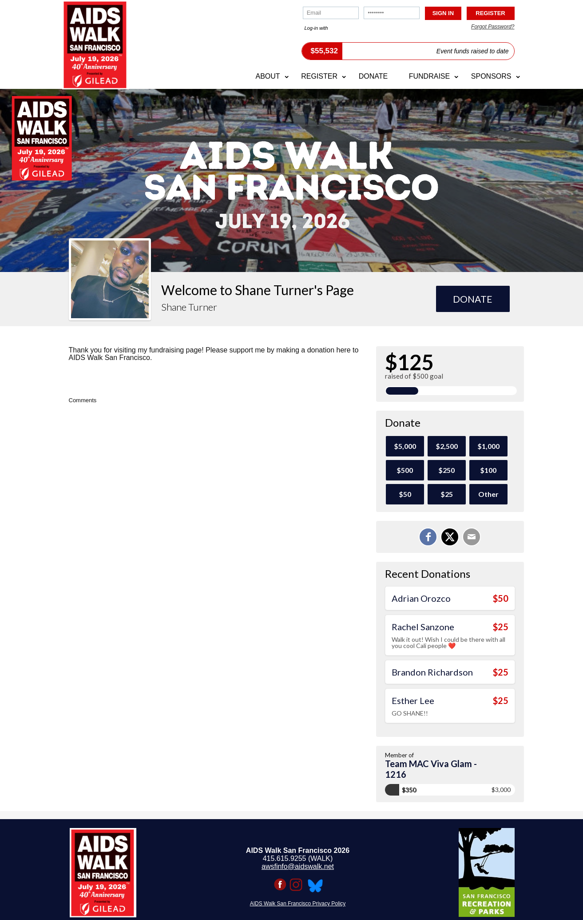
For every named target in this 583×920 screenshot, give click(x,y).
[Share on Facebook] (428, 537)
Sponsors (491, 76)
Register (319, 76)
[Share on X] (449, 537)
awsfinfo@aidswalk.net (298, 866)
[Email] (471, 537)
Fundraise (429, 76)
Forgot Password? (492, 27)
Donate (373, 76)
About (267, 76)
